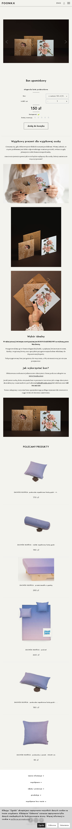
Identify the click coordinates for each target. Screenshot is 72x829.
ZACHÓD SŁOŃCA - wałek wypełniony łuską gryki (36, 545)
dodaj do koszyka (36, 125)
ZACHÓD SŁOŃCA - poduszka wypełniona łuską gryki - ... (36, 702)
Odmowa (52, 825)
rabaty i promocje (36, 789)
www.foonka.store (36, 376)
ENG (58, 3)
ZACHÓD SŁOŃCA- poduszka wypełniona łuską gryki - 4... (36, 492)
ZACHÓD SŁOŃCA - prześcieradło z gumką (36, 585)
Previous (6, 41)
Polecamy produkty (36, 446)
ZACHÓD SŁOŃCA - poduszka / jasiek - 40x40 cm (36, 755)
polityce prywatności (20, 819)
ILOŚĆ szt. (24, 101)
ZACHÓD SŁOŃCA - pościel (35, 650)
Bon (24, 96)
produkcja (36, 795)
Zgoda (41, 825)
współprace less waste (36, 801)
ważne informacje (36, 776)
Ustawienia (64, 825)
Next (65, 41)
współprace (36, 782)
